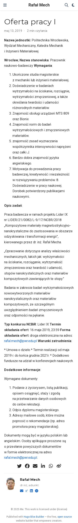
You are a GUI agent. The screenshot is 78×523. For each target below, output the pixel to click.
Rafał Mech (39, 5)
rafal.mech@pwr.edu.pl (20, 341)
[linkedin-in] (43, 466)
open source (64, 516)
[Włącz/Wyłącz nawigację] (5, 5)
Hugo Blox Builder (34, 516)
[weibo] (59, 466)
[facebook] (27, 466)
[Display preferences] (73, 5)
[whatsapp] (51, 466)
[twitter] (19, 466)
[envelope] (35, 466)
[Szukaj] (66, 5)
